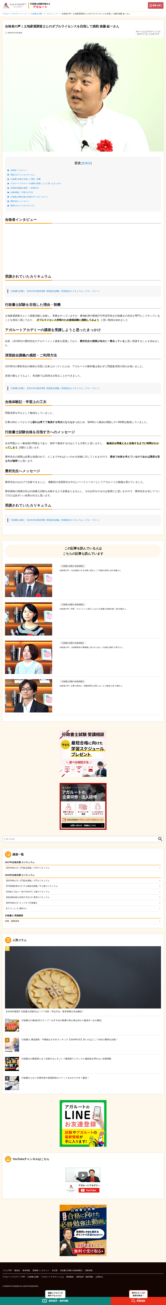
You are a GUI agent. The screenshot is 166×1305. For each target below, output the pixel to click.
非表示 (86, 163)
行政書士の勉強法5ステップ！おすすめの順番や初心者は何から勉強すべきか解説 (62, 1021)
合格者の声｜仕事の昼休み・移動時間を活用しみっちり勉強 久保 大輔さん (90, 686)
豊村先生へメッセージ (19, 201)
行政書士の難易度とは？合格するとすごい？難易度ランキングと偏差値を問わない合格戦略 (66, 1060)
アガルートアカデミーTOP (13, 1278)
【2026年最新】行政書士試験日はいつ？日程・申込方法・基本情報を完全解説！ (44, 1013)
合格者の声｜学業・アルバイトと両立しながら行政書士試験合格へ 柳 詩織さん (92, 609)
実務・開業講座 (12, 922)
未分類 (54, 1272)
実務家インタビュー (40, 1272)
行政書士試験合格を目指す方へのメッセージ (29, 197)
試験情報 (88, 1272)
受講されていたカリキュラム (22, 175)
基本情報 (26, 1272)
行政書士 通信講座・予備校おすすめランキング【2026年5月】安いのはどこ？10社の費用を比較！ (70, 1040)
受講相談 (70, 1278)
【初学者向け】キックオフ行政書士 (22, 903)
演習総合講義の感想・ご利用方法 (24, 188)
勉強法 (17, 1272)
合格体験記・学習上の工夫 (21, 192)
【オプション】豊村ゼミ (17, 909)
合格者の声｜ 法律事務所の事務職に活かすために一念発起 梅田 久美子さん (91, 647)
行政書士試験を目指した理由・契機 (25, 179)
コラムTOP (7, 1272)
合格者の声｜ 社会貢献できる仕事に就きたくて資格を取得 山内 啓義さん (90, 570)
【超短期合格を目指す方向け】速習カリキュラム (29, 898)
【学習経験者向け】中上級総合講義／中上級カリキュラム (33, 886)
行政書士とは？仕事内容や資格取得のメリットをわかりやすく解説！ (55, 1079)
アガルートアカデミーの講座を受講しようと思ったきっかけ (35, 183)
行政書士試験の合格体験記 (71, 1272)
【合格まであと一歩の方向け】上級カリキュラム (29, 892)
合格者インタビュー (18, 170)
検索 (159, 839)
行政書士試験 (33, 1278)
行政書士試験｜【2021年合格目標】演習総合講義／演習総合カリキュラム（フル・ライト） (56, 291)
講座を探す (157, 5)
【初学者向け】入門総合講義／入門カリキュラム (29, 868)
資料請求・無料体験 (84, 1278)
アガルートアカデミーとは (52, 1278)
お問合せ (99, 1278)
